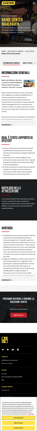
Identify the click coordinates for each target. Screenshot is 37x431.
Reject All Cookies (18, 423)
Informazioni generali (11, 63)
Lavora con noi (5, 390)
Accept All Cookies (18, 428)
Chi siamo (4, 373)
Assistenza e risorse (15, 51)
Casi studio (29, 51)
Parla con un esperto (7, 363)
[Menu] (34, 3)
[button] (33, 62)
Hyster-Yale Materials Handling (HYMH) (12, 377)
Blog (3, 380)
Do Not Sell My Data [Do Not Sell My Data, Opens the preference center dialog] (18, 418)
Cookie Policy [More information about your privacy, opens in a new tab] (31, 414)
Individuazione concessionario (10, 360)
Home (3, 51)
